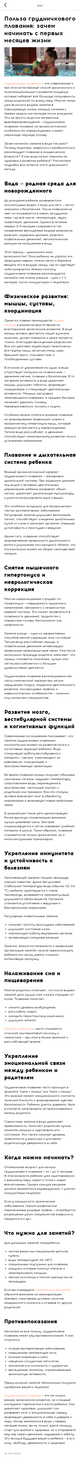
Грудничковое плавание (22, 83)
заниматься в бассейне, (53, 1290)
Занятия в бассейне (19, 1029)
